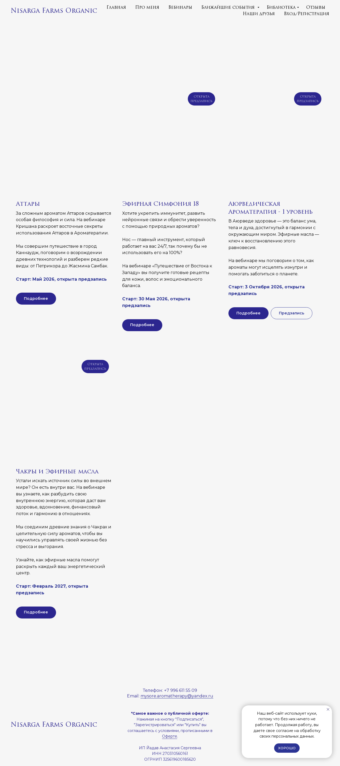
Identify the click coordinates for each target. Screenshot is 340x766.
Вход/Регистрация (306, 14)
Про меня (147, 7)
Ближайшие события (228, 7)
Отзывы (315, 7)
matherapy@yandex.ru (188, 695)
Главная (116, 7)
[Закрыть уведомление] (328, 709)
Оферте (169, 736)
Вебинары (180, 7)
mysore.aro (152, 695)
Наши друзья (259, 14)
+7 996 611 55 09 (180, 690)
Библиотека (281, 7)
